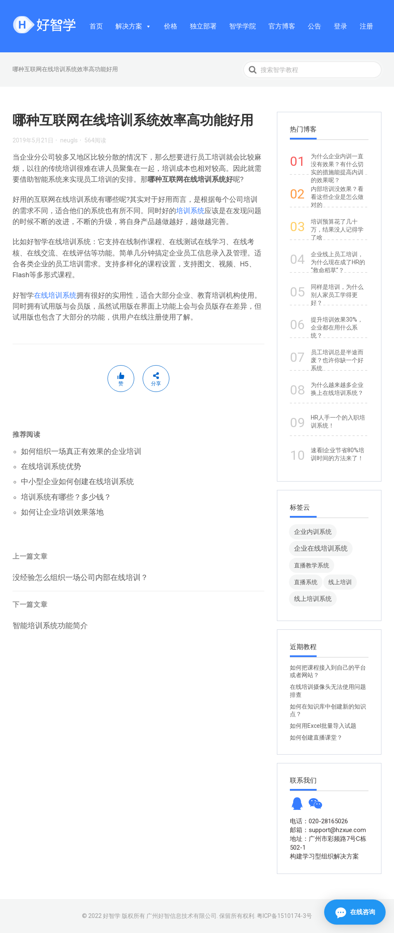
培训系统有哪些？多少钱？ (66, 496)
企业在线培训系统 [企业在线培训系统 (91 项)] (321, 548)
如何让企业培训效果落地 (62, 512)
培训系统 (190, 210)
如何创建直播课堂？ (316, 737)
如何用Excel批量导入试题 (323, 725)
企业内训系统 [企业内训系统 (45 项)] (313, 531)
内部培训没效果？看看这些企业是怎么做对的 (337, 197)
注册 (366, 26)
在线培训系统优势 (51, 466)
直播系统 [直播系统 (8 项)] (305, 582)
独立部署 (203, 26)
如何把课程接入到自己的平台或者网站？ (328, 671)
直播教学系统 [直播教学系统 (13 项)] (311, 565)
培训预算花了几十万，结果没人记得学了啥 (337, 229)
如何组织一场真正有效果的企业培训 (81, 451)
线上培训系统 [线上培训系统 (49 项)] (313, 598)
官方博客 (282, 26)
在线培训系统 (55, 295)
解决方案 (133, 26)
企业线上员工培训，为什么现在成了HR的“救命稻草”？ (338, 262)
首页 (96, 26)
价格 (170, 26)
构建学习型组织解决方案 (324, 856)
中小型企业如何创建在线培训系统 (77, 481)
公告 (314, 26)
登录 (340, 26)
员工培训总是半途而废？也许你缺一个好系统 (337, 360)
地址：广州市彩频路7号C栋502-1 (328, 843)
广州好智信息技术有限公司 (181, 915)
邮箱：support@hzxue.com (328, 830)
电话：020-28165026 (319, 821)
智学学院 (242, 26)
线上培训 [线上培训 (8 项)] (340, 582)
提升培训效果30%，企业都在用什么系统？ (337, 327)
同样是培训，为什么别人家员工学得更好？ (337, 295)
